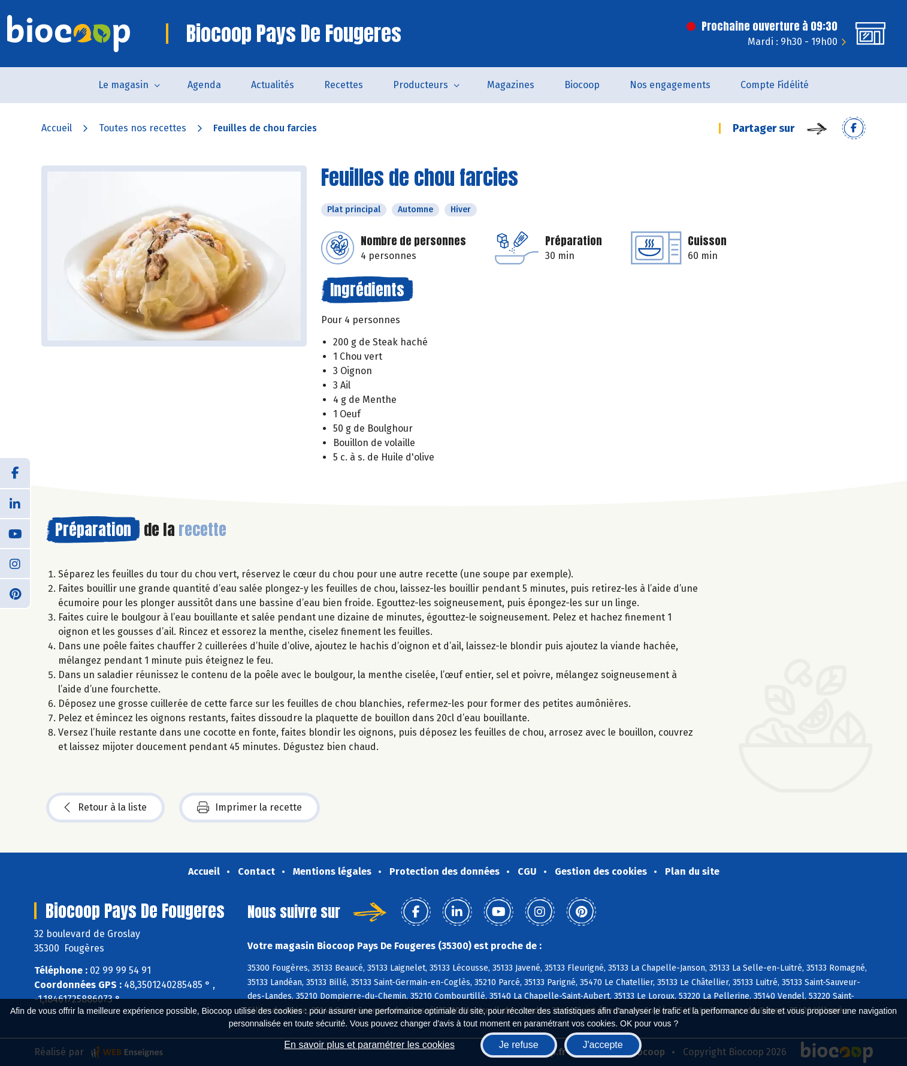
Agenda (204, 85)
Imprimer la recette (249, 808)
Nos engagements (670, 85)
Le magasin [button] (123, 85)
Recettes (343, 85)
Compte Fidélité (774, 85)
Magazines (510, 85)
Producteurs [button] (420, 85)
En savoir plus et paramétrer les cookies (369, 1045)
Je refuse (519, 1045)
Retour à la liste (105, 808)
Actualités (272, 85)
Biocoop (582, 85)
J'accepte (603, 1045)
